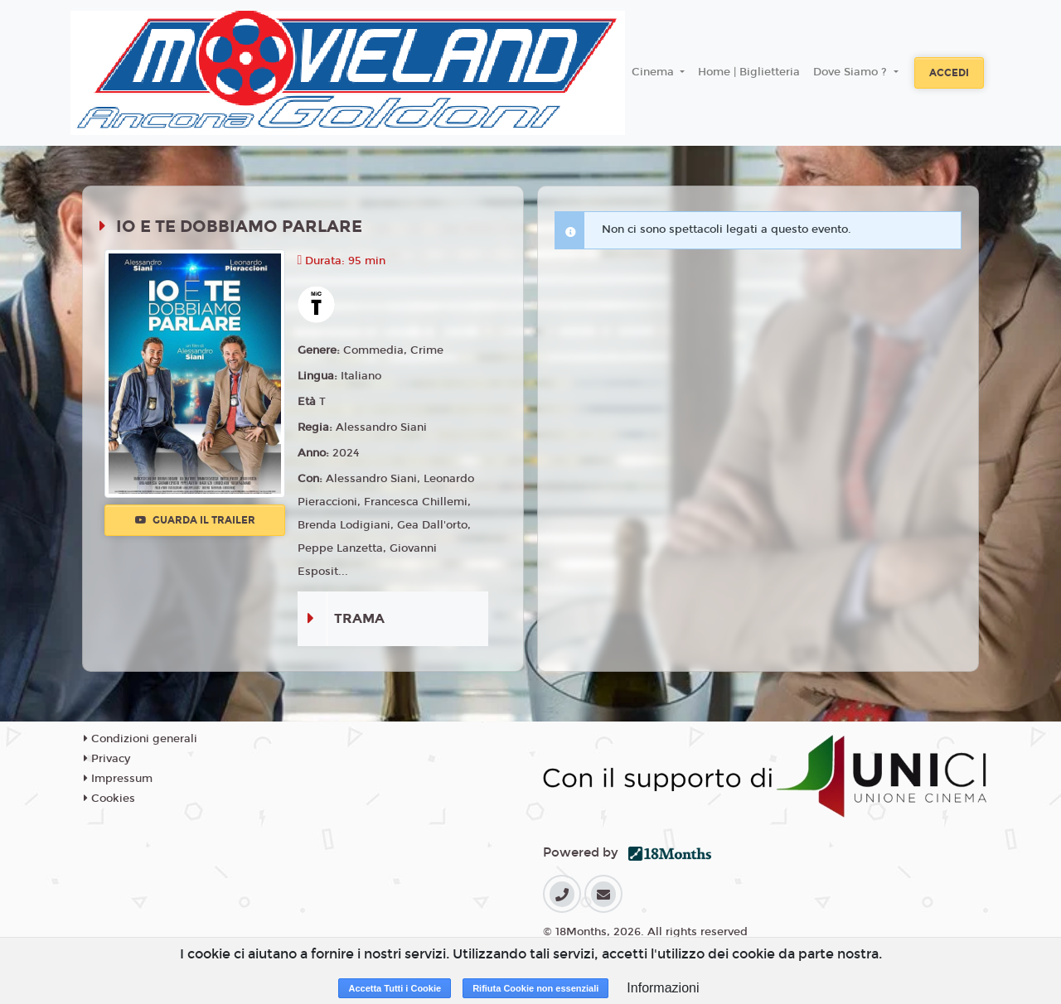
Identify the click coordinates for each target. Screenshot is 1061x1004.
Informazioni (663, 988)
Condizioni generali (140, 739)
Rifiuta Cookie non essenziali (535, 988)
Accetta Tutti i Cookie (394, 988)
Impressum (118, 778)
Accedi (949, 73)
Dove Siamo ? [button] (851, 72)
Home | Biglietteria (749, 72)
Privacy (107, 758)
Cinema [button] (654, 72)
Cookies (109, 798)
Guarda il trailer (195, 520)
